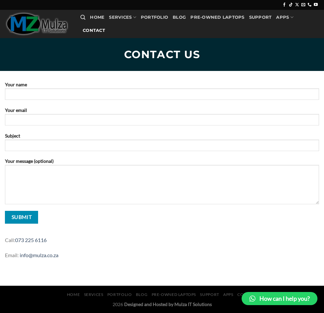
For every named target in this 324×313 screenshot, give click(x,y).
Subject (162, 144)
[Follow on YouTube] (316, 5)
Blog (179, 17)
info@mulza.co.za (39, 255)
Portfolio (154, 17)
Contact (94, 30)
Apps (284, 17)
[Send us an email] (303, 5)
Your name (162, 93)
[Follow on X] (297, 5)
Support (260, 17)
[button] (279, 298)
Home (97, 17)
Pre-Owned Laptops (217, 17)
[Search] (82, 17)
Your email (162, 118)
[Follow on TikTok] (291, 5)
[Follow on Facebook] (284, 5)
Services (122, 17)
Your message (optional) (162, 183)
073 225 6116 (31, 240)
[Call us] (310, 5)
